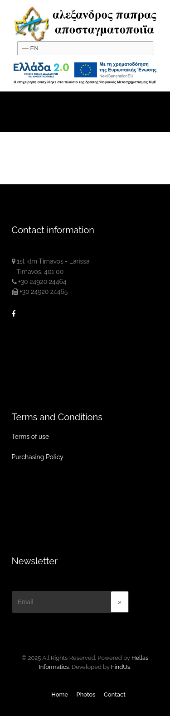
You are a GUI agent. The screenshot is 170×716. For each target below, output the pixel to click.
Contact (115, 694)
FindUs (120, 666)
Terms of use (30, 436)
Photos (86, 694)
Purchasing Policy (37, 457)
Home (59, 694)
